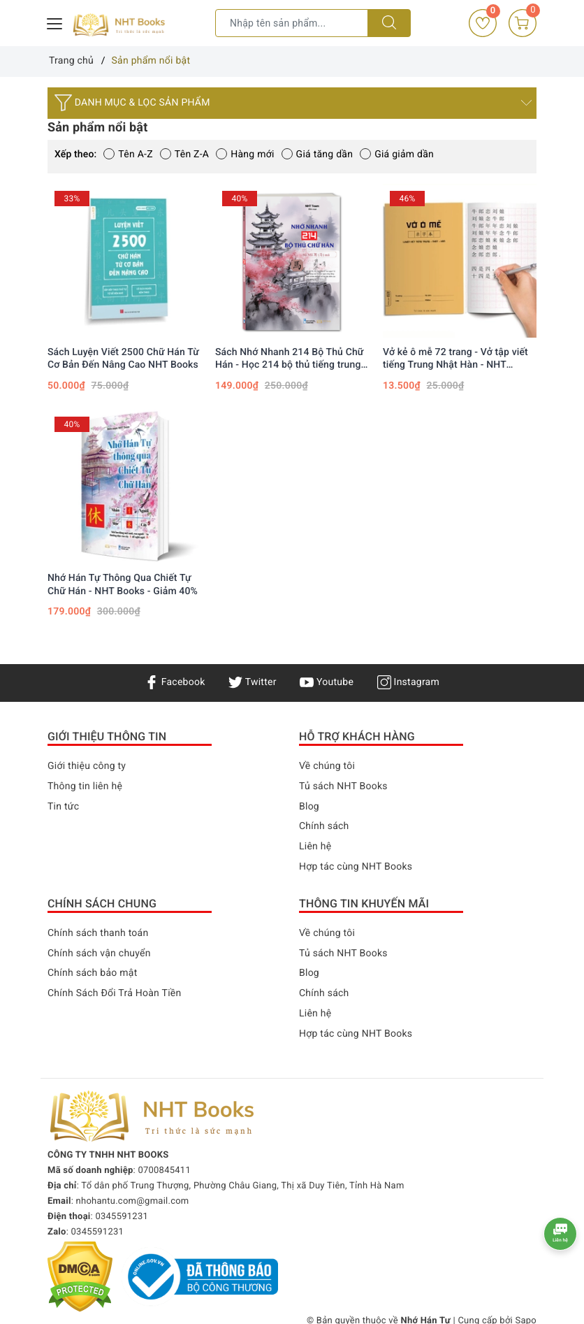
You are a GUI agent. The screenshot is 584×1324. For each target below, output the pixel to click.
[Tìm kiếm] (389, 23)
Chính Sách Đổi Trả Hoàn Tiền (114, 993)
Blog (309, 806)
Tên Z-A (184, 154)
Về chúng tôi (327, 766)
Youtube (326, 682)
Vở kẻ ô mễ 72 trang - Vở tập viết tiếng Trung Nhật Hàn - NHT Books (455, 359)
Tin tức (63, 806)
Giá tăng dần (317, 154)
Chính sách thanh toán (98, 933)
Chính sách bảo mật (92, 973)
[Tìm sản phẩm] (291, 23)
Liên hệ (315, 846)
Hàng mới (245, 154)
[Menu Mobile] (55, 22)
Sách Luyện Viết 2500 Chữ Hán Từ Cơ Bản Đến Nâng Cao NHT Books (123, 358)
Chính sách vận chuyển (99, 953)
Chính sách (324, 826)
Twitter (252, 682)
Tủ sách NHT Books (343, 786)
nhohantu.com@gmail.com (132, 1201)
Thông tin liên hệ (85, 786)
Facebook (175, 682)
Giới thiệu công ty (87, 766)
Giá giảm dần (397, 154)
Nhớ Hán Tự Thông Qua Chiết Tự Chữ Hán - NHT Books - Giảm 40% (123, 584)
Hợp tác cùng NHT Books (355, 866)
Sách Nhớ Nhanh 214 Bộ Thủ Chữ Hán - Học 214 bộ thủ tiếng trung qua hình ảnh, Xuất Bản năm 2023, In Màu (291, 359)
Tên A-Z (127, 154)
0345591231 (121, 1216)
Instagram (408, 682)
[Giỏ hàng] (522, 23)
